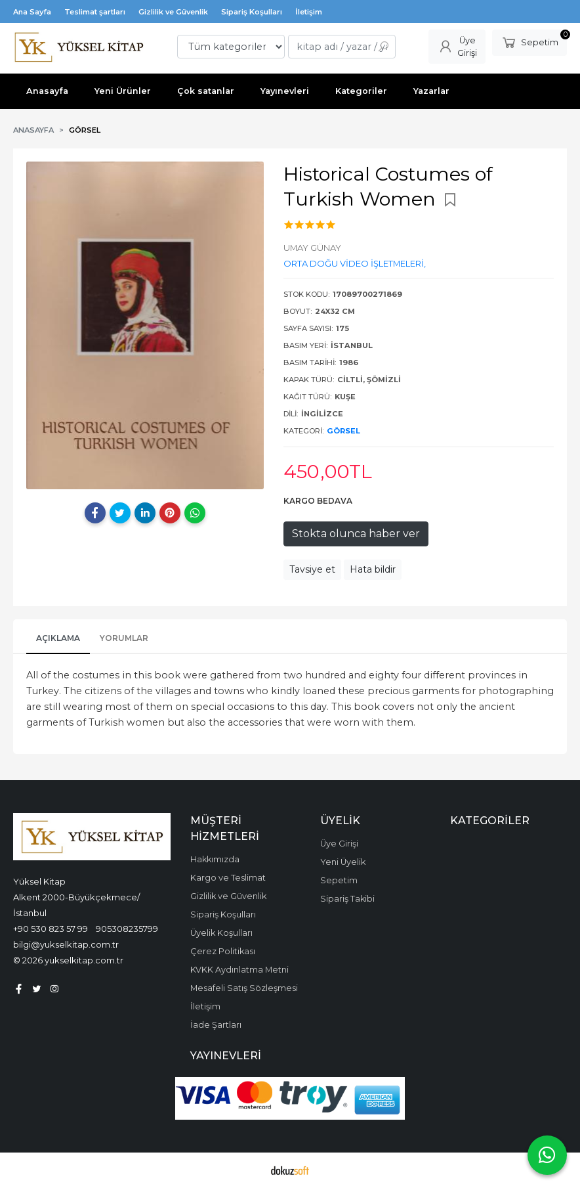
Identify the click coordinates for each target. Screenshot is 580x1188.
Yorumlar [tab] (124, 638)
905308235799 (127, 928)
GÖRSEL (343, 430)
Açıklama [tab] (58, 638)
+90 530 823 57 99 (50, 928)
